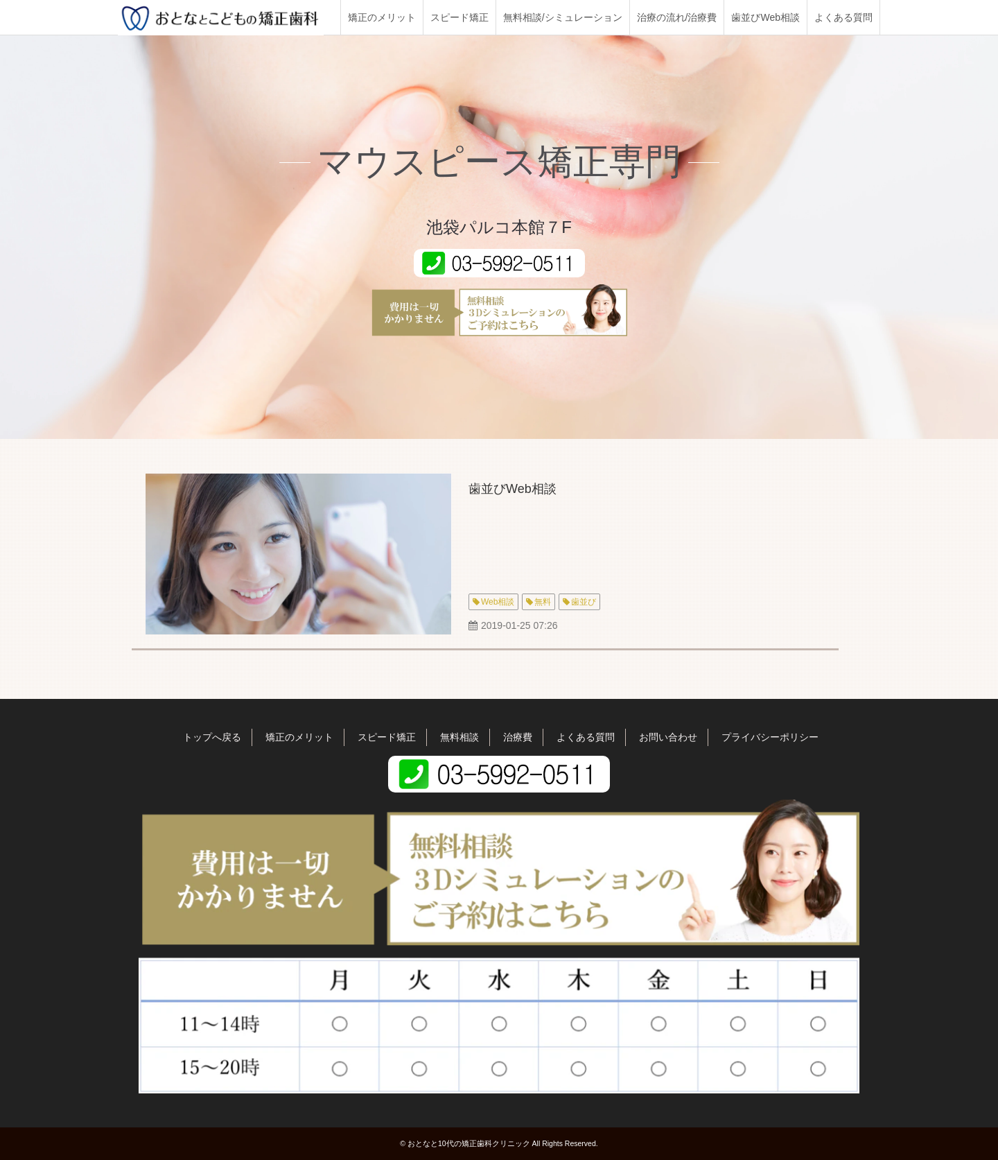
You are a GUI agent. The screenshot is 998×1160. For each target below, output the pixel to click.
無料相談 (459, 737)
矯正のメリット (382, 17)
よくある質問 (843, 17)
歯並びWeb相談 (765, 17)
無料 (542, 602)
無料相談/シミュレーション (562, 17)
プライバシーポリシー (769, 737)
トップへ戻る (212, 737)
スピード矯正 (459, 17)
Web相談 (497, 602)
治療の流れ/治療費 (677, 17)
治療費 (517, 737)
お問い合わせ (668, 737)
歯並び (583, 602)
